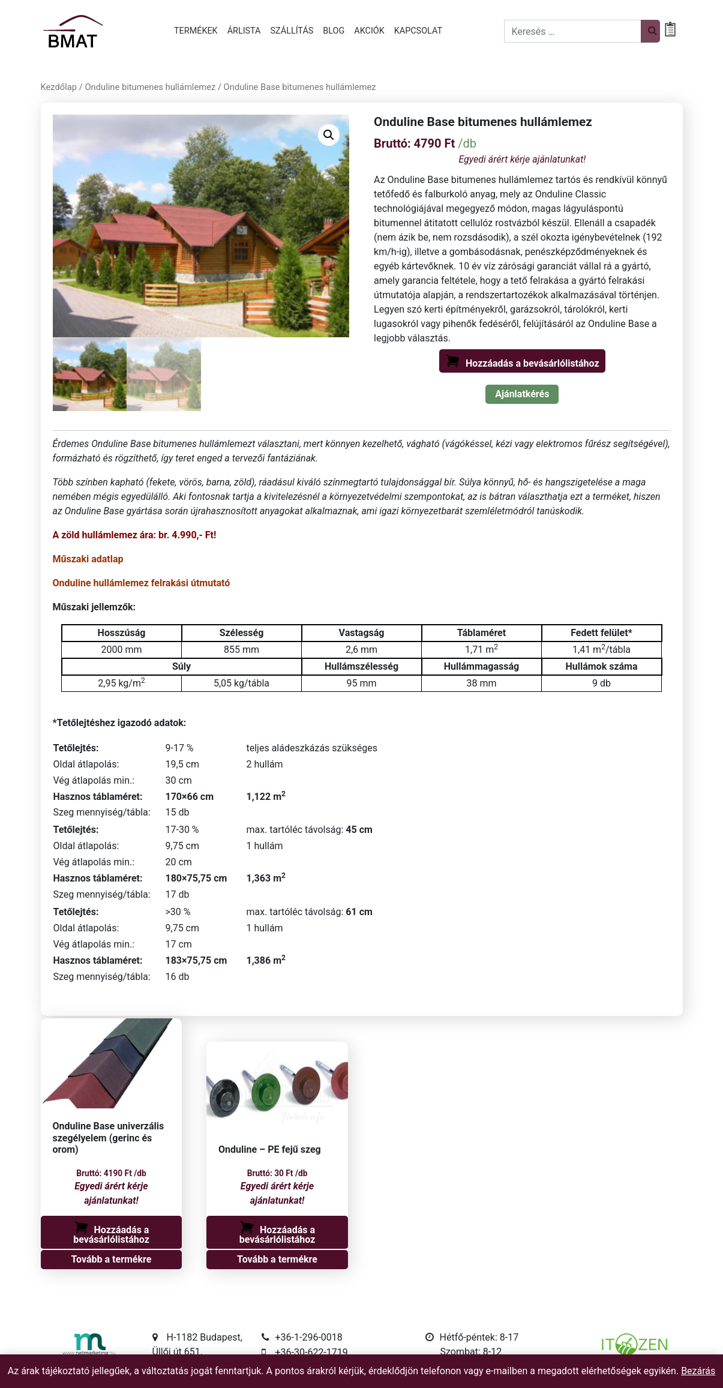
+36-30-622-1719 (311, 1353)
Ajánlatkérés (522, 394)
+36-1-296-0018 (309, 1338)
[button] (329, 135)
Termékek (196, 31)
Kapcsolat (418, 31)
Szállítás (292, 31)
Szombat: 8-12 (471, 1352)
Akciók (369, 31)
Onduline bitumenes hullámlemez (150, 87)
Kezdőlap (59, 87)
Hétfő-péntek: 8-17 (479, 1338)
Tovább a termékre (111, 1260)
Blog (333, 31)
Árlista (244, 31)
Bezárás (698, 1371)
